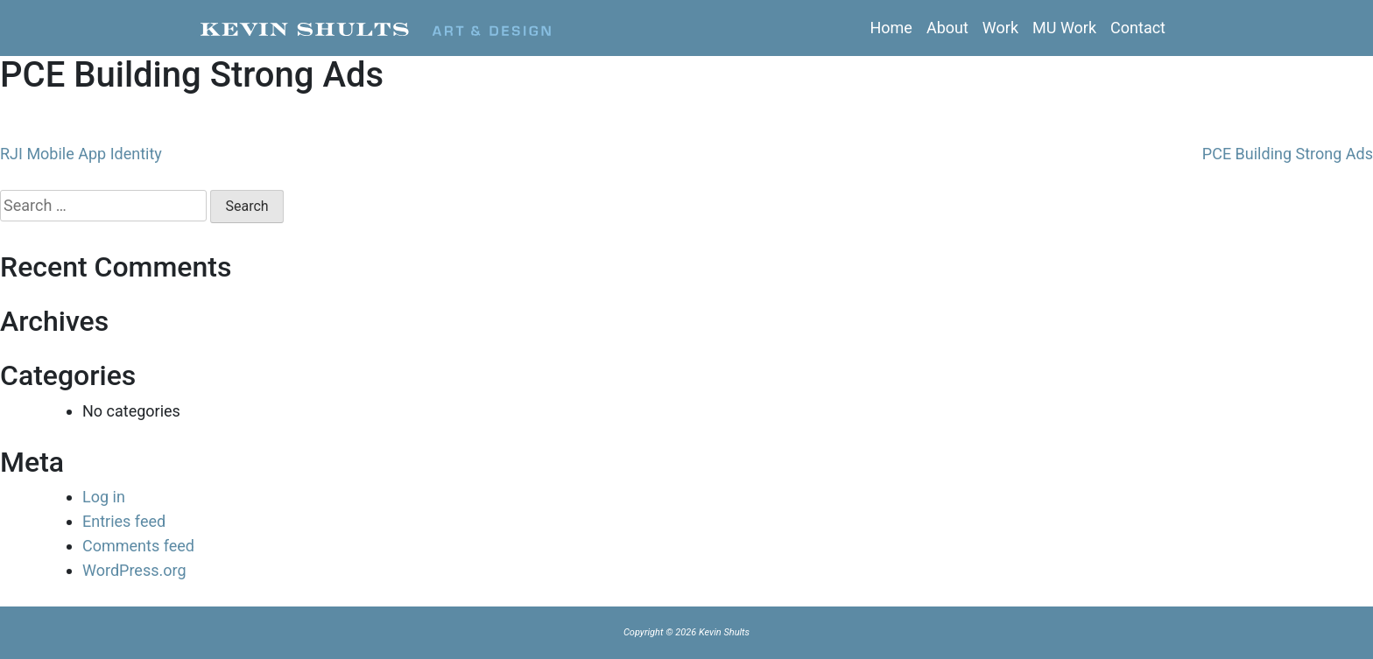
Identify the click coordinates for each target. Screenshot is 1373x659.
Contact (1137, 27)
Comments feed (138, 545)
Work (1000, 27)
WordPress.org (134, 570)
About (947, 27)
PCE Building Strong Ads (1287, 153)
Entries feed (123, 521)
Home (891, 27)
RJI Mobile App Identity (81, 153)
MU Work (1064, 27)
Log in (103, 496)
